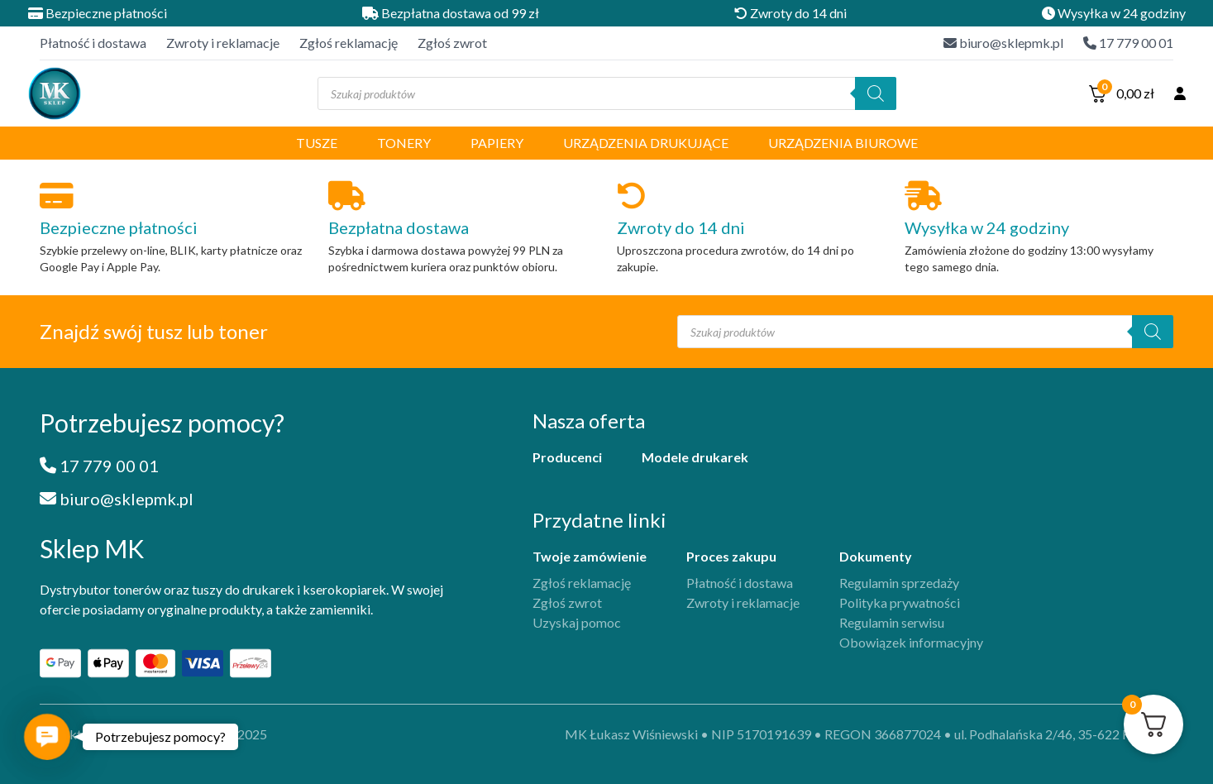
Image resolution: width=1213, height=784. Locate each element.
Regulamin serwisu (891, 622)
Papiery (496, 143)
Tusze (316, 143)
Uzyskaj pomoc (576, 622)
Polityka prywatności (899, 602)
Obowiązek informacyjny (911, 642)
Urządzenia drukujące (645, 143)
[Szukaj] (875, 93)
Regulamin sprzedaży (899, 582)
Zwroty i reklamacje (222, 42)
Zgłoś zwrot (452, 42)
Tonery (404, 143)
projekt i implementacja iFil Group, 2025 (153, 734)
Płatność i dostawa (93, 42)
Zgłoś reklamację (348, 42)
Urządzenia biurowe (843, 143)
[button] (46, 736)
